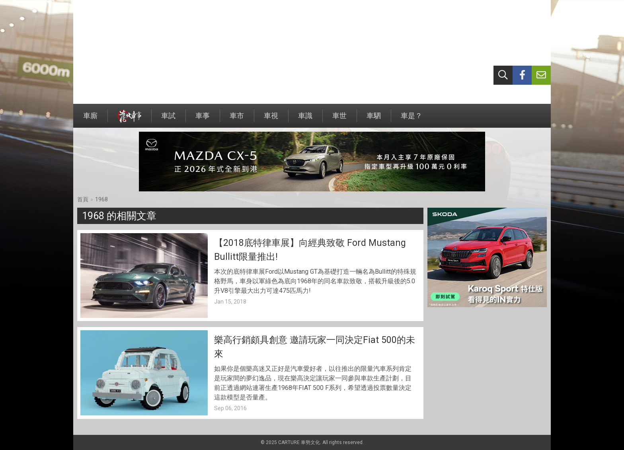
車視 (271, 119)
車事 (202, 119)
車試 (168, 119)
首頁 (82, 199)
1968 (101, 199)
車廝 (90, 119)
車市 (237, 119)
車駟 (374, 119)
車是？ (411, 119)
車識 (305, 119)
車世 (339, 119)
